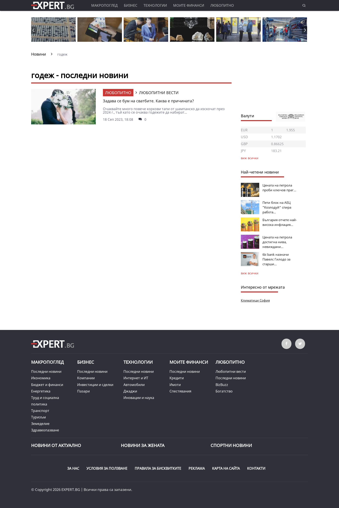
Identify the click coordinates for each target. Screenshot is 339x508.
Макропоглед (104, 5)
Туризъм (38, 417)
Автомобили (134, 384)
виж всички (249, 273)
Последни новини (46, 371)
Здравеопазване (45, 430)
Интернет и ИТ (135, 378)
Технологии (155, 5)
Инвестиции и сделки (95, 384)
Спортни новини (231, 445)
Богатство (224, 391)
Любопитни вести (231, 371)
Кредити (177, 378)
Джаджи (130, 391)
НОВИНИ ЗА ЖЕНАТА (143, 445)
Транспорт (40, 410)
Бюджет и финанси (47, 384)
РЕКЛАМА (197, 468)
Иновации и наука (138, 397)
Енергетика (40, 391)
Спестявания (180, 391)
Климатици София (255, 300)
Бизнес (130, 5)
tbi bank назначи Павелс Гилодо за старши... (276, 259)
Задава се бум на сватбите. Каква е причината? (148, 100)
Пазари (83, 391)
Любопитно (222, 5)
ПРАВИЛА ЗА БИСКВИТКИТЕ (158, 468)
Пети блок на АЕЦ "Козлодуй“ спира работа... (276, 207)
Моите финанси (188, 5)
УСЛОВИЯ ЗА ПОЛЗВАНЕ (106, 468)
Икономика (40, 378)
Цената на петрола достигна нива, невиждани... (277, 242)
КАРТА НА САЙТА (226, 468)
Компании (86, 378)
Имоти (175, 384)
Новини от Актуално (56, 445)
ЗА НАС (73, 468)
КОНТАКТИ (256, 468)
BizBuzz (222, 384)
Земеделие (40, 423)
